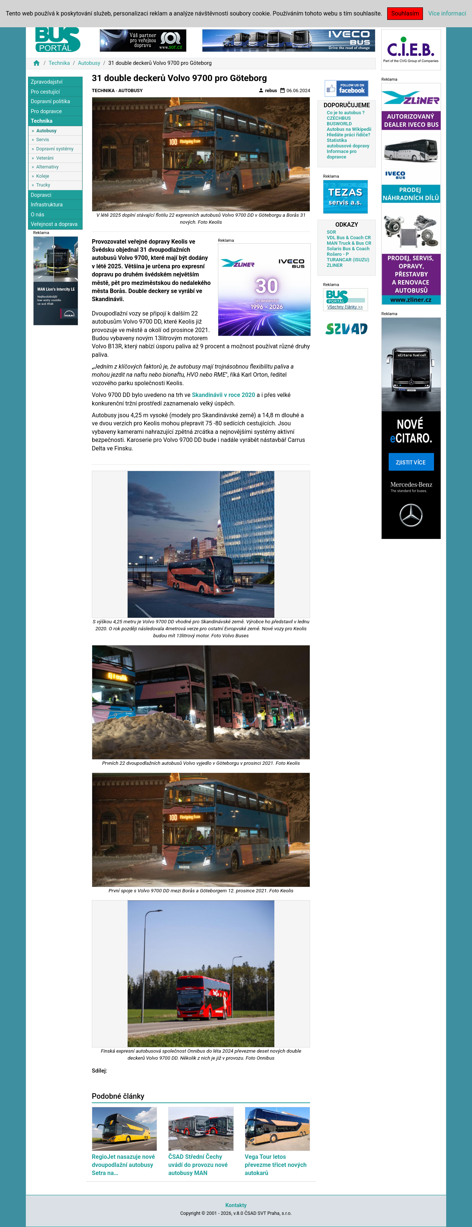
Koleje (42, 176)
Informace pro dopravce (342, 154)
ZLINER (335, 265)
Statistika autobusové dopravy (348, 143)
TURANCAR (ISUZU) (348, 259)
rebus (267, 90)
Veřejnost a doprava (54, 224)
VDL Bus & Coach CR (349, 237)
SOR (331, 232)
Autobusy (89, 63)
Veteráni (44, 158)
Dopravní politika (50, 101)
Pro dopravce (46, 111)
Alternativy (47, 167)
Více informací (447, 13)
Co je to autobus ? (346, 112)
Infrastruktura (47, 205)
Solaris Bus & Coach (348, 248)
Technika (59, 63)
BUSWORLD (339, 123)
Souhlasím (405, 13)
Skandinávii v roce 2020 (223, 394)
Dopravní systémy (54, 148)
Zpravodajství (46, 82)
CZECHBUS (339, 118)
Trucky (43, 185)
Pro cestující (45, 92)
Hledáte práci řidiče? (348, 134)
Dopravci (41, 195)
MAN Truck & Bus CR (349, 243)
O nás (37, 215)
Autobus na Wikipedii (349, 129)
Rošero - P (338, 254)
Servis (42, 139)
